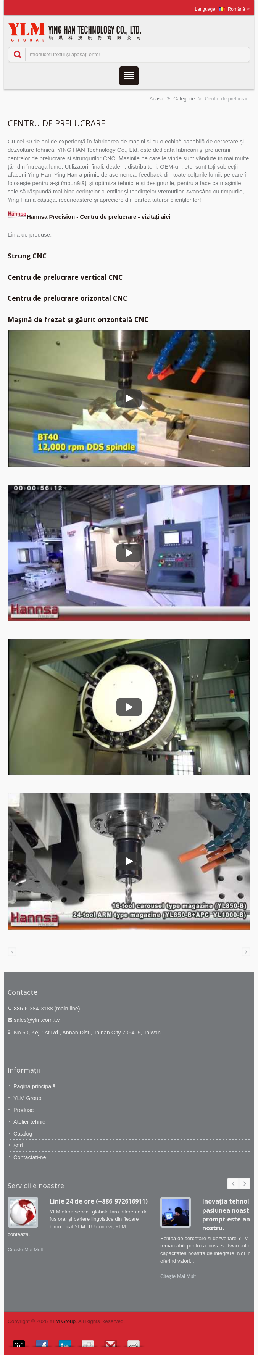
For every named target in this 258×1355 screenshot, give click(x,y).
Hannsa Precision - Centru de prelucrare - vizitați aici (89, 216)
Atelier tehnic (29, 1122)
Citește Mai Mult (25, 1249)
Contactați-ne (29, 1157)
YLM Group (27, 1098)
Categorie (184, 99)
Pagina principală (34, 1086)
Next (244, 1183)
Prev (233, 1183)
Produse (23, 1110)
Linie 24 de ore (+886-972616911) (99, 1201)
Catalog (22, 1134)
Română (232, 9)
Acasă (156, 99)
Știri (18, 1145)
